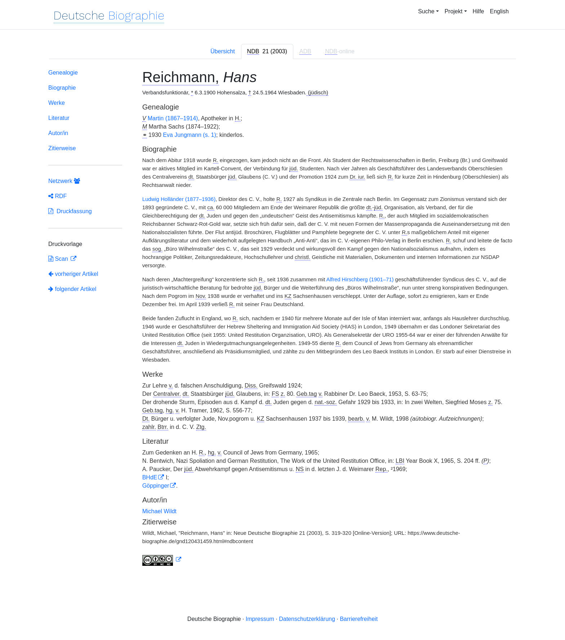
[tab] (267, 51)
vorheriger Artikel (73, 274)
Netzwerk (64, 181)
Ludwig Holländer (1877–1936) (178, 199)
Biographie (62, 88)
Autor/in (58, 133)
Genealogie (63, 73)
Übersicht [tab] (222, 51)
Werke (56, 103)
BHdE (149, 477)
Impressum (260, 619)
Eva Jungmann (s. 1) (189, 135)
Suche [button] (426, 11)
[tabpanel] (282, 319)
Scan (59, 259)
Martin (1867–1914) (173, 118)
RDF (57, 196)
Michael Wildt (159, 511)
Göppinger (155, 486)
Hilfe (478, 11)
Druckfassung (70, 211)
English (499, 11)
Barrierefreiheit (359, 619)
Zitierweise (62, 148)
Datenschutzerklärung (307, 619)
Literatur (59, 118)
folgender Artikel (72, 289)
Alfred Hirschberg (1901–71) (360, 279)
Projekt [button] (454, 11)
